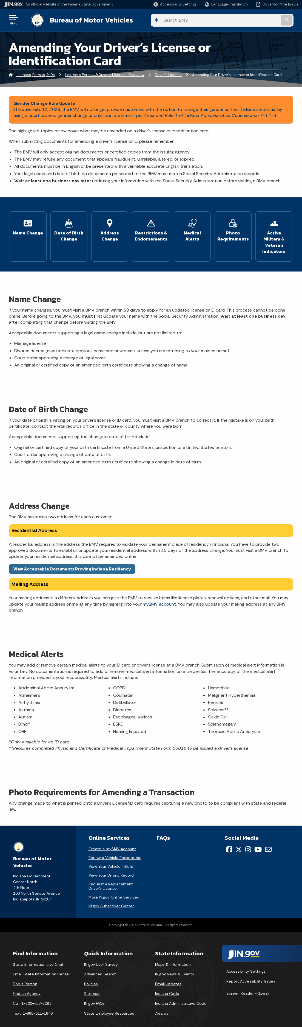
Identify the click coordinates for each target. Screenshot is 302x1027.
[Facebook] (229, 840)
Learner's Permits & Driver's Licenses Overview (104, 73)
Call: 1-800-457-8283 (32, 994)
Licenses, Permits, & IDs (35, 73)
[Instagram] (248, 840)
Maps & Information (173, 955)
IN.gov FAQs (94, 994)
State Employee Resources (109, 1004)
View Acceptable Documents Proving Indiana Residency (72, 559)
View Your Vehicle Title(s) (112, 857)
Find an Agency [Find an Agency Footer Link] (27, 984)
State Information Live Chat (38, 955)
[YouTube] (258, 840)
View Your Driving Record (111, 866)
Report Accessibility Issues (250, 972)
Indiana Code (167, 984)
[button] (174, 4)
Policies (91, 974)
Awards (161, 1004)
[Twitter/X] (238, 840)
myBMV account (159, 595)
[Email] (268, 840)
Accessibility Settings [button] (246, 962)
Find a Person (25, 974)
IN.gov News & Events (174, 965)
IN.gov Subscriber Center (111, 896)
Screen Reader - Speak (247, 984)
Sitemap (92, 984)
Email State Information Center (41, 965)
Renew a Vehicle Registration (115, 848)
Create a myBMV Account (112, 839)
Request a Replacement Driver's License (111, 877)
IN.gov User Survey (101, 955)
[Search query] (264, 19)
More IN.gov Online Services (114, 888)
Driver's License (168, 73)
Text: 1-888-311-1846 (33, 1004)
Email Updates (168, 974)
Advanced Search (100, 965)
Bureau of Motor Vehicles (85, 19)
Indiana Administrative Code (181, 994)
